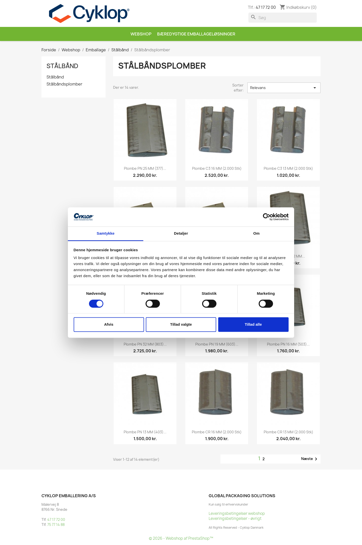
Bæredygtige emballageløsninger (196, 34)
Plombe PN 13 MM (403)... (145, 432)
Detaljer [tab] (181, 233)
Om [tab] (256, 233)
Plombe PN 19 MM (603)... (216, 344)
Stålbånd (62, 66)
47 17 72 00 (266, 7)
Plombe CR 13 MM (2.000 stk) (288, 432)
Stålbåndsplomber (64, 84)
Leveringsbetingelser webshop (237, 513)
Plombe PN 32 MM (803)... (145, 344)
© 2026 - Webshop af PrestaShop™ (181, 538)
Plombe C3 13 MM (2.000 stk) (288, 168)
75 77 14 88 (56, 524)
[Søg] (282, 18)
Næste (310, 459)
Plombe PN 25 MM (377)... (145, 168)
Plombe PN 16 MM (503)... (288, 344)
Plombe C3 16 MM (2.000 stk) (217, 168)
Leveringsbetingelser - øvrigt (235, 518)
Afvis (108, 324)
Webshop (140, 34)
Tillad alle (253, 324)
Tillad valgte (181, 324)
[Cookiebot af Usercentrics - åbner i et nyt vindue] (267, 217)
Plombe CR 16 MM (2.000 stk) (217, 432)
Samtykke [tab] (106, 233)
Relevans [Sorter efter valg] (284, 88)
